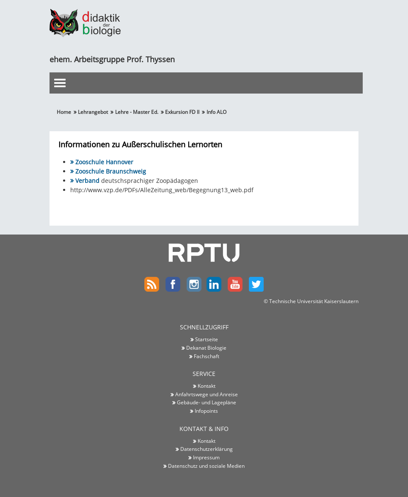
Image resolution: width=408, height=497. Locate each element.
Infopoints (206, 410)
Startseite (206, 339)
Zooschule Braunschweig (110, 171)
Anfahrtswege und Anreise (206, 394)
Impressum (206, 457)
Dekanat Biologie (206, 347)
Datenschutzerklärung (206, 448)
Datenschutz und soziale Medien (206, 465)
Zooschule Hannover (104, 162)
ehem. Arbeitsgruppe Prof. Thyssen (112, 59)
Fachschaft (206, 356)
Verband (87, 181)
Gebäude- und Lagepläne (206, 402)
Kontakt (206, 385)
